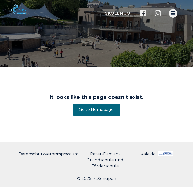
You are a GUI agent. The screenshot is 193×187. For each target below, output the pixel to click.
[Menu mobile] (173, 13)
